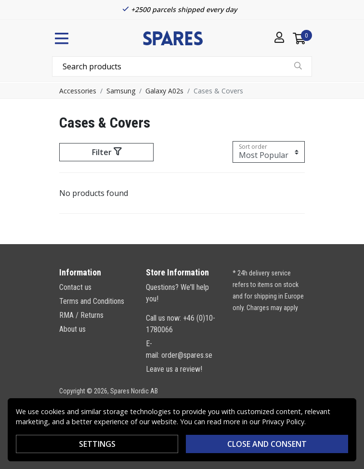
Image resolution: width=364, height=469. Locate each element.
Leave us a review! (174, 369)
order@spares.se (186, 355)
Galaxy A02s (164, 90)
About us (72, 329)
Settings (97, 444)
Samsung (120, 90)
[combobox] (182, 66)
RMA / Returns (81, 315)
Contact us (75, 287)
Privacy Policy (283, 421)
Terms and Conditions (91, 301)
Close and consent (267, 444)
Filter (106, 152)
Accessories (77, 90)
